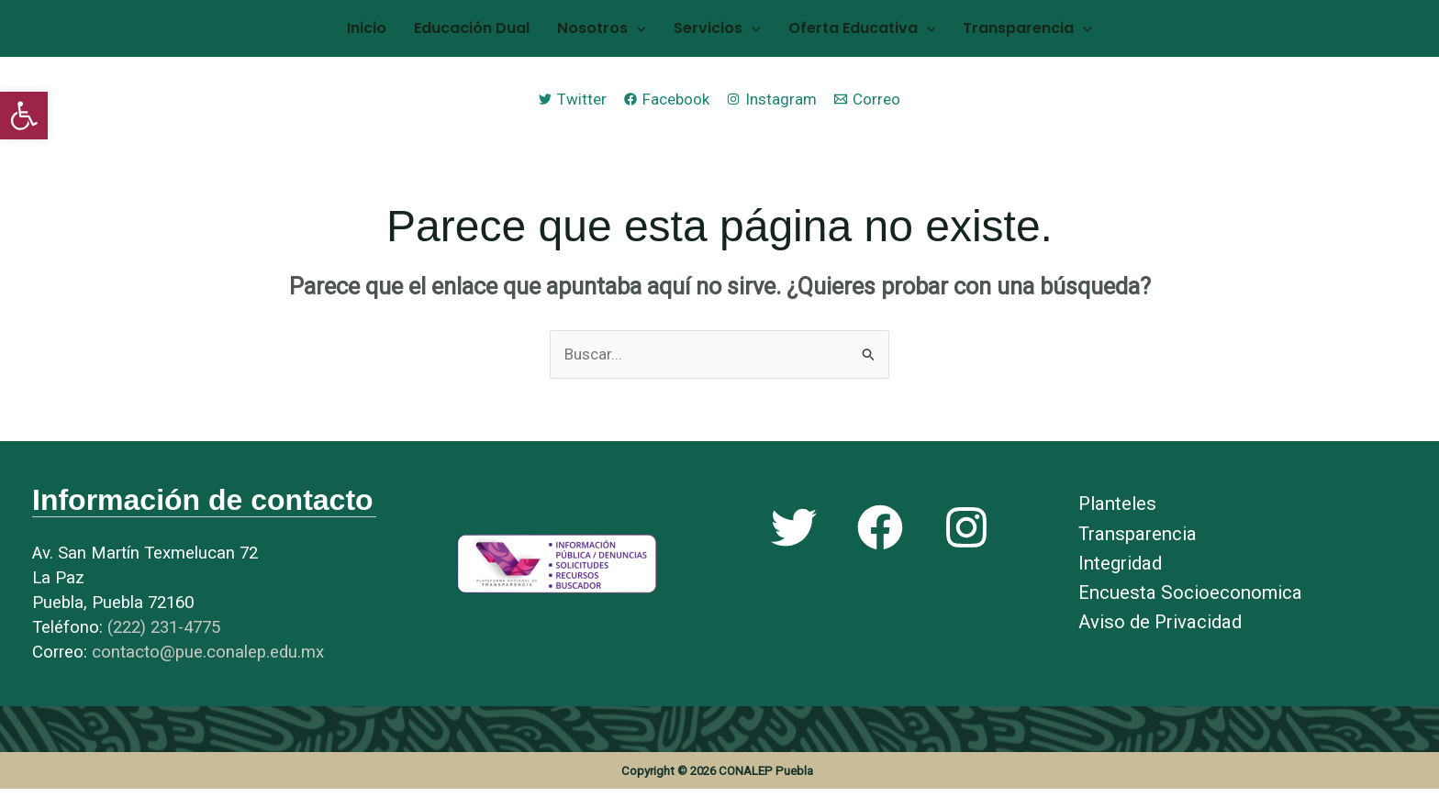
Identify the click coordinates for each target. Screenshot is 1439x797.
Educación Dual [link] (491, 32)
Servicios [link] (710, 32)
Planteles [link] (1117, 513)
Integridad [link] (1120, 571)
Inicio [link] (398, 32)
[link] (24, 115)
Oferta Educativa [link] (843, 32)
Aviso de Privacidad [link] (1160, 630)
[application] (643, 32)
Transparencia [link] (995, 32)
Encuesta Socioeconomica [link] (1190, 601)
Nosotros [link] (608, 32)
